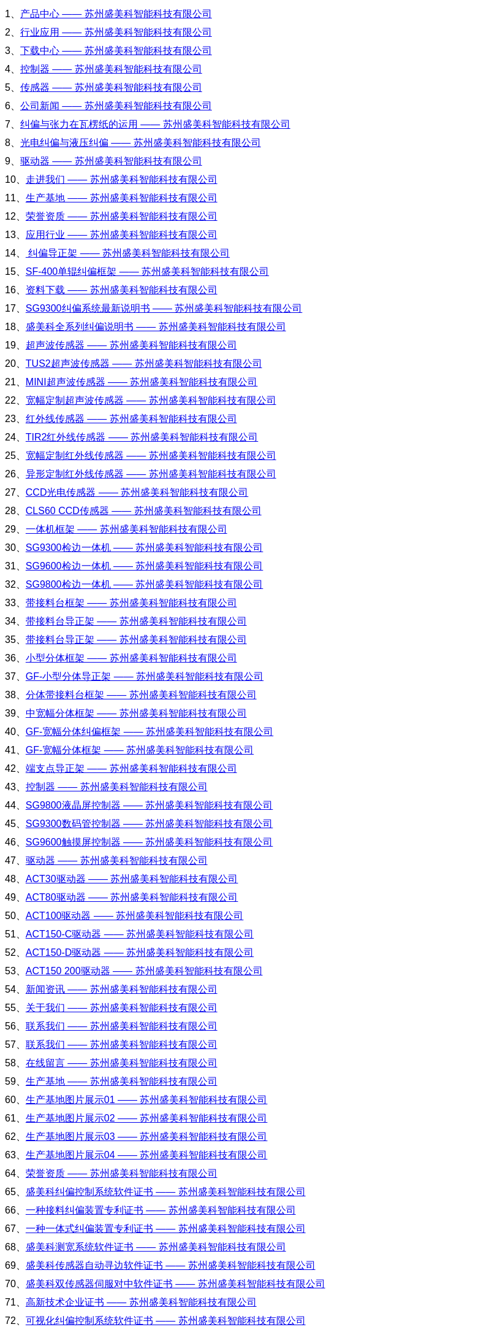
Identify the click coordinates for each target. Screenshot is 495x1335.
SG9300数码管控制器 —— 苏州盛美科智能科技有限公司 (149, 823)
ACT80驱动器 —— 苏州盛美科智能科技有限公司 (132, 897)
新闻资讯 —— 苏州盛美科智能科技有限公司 (121, 989)
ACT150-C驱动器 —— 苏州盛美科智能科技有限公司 (140, 934)
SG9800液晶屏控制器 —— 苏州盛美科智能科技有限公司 (149, 805)
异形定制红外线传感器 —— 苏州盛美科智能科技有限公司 (151, 474)
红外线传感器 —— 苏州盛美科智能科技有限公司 (131, 419)
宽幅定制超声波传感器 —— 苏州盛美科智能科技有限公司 (151, 400)
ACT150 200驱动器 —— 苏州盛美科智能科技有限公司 (144, 971)
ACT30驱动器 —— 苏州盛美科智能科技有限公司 (132, 879)
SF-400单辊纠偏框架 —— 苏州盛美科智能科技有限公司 (147, 271)
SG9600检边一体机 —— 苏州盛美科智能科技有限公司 (144, 566)
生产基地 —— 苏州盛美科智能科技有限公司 (121, 198)
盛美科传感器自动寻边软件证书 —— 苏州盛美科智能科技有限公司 (171, 1265)
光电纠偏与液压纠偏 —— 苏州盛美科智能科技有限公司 (140, 142)
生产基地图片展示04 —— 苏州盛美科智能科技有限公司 (147, 1155)
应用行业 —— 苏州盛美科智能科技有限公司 (121, 234)
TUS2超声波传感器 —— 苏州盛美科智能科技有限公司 (144, 363)
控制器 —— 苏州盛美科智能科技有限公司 (111, 69)
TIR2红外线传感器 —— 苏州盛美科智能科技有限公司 (142, 437)
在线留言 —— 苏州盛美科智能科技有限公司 (121, 1063)
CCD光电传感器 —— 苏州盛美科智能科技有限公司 (137, 492)
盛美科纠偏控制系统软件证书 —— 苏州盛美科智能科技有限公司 (166, 1192)
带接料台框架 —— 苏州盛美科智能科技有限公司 (131, 603)
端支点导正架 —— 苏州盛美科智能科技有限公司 (131, 768)
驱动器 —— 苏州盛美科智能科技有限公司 (111, 161)
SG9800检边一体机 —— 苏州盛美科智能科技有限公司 (144, 584)
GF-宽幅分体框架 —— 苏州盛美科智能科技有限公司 (140, 750)
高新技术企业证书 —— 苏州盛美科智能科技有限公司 (141, 1302)
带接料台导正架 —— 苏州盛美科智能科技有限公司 (136, 621)
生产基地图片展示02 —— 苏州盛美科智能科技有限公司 (147, 1118)
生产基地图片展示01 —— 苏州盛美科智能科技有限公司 (147, 1100)
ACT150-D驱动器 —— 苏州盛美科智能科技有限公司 (140, 952)
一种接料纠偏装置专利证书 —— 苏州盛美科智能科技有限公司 (161, 1210)
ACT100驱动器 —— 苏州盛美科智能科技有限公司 (135, 915)
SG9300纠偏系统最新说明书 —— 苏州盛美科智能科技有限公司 (164, 308)
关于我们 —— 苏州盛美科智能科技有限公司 (121, 1007)
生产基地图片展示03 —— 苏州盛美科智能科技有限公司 (147, 1136)
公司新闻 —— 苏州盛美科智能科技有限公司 (116, 106)
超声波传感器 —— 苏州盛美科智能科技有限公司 (131, 345)
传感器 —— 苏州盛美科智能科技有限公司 (111, 87)
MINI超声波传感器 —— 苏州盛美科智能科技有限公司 (142, 382)
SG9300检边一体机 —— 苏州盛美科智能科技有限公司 (144, 547)
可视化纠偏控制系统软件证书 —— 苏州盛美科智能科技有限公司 (166, 1320)
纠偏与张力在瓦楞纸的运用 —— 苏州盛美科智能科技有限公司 (155, 124)
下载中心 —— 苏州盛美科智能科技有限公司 (116, 50)
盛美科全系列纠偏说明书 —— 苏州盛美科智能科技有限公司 (156, 326)
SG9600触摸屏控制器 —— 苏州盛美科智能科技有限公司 (149, 842)
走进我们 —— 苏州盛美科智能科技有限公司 (121, 179)
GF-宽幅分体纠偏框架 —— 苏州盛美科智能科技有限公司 (149, 731)
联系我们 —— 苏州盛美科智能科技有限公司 (121, 1026)
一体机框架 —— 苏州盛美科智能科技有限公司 (126, 529)
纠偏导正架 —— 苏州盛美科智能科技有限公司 (128, 253)
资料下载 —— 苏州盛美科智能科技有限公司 (121, 290)
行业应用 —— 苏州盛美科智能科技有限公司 (116, 32)
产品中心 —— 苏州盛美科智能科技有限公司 (116, 14)
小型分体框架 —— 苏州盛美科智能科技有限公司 (131, 658)
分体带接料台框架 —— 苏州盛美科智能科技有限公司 (141, 695)
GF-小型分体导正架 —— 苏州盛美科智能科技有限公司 (144, 676)
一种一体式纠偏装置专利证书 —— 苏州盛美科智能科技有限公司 (166, 1228)
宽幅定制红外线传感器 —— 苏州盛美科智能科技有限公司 (151, 455)
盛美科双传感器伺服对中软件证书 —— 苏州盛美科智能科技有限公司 (175, 1284)
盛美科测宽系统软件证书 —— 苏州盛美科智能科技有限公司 (156, 1247)
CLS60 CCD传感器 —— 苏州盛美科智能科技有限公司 (144, 511)
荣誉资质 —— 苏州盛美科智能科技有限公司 (121, 216)
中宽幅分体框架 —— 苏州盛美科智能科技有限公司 (136, 713)
